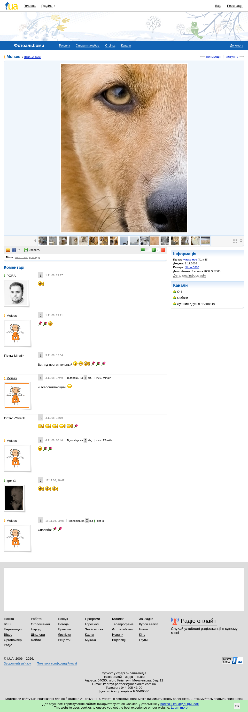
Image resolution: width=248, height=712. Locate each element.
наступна (231, 56)
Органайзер (13, 640)
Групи (143, 640)
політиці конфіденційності (179, 704)
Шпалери (38, 634)
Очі (177, 291)
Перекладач (13, 629)
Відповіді (119, 640)
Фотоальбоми (122, 629)
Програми (92, 619)
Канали (126, 45)
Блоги (143, 629)
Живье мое (32, 57)
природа (34, 257)
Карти (89, 634)
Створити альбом (88, 45)
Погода (63, 624)
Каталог (118, 619)
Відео (8, 634)
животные (21, 257)
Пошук (63, 619)
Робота (36, 619)
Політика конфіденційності (57, 663)
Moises (13, 57)
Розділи (47, 6)
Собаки (180, 298)
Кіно (142, 634)
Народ (36, 629)
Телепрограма (123, 624)
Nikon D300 (192, 267)
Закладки (146, 619)
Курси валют (148, 624)
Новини (118, 634)
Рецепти (64, 640)
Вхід (218, 6)
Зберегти (32, 250)
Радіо (8, 645)
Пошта (9, 619)
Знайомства (94, 629)
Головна (30, 6)
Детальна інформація (189, 275)
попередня (214, 56)
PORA (10, 275)
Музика (90, 640)
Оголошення (40, 624)
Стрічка (110, 45)
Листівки (64, 634)
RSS (7, 624)
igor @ (10, 481)
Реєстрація (235, 6)
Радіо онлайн (199, 620)
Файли (36, 640)
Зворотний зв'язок (17, 663)
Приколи (64, 629)
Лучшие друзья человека (194, 304)
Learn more (179, 707)
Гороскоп (92, 624)
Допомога (236, 45)
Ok (237, 706)
